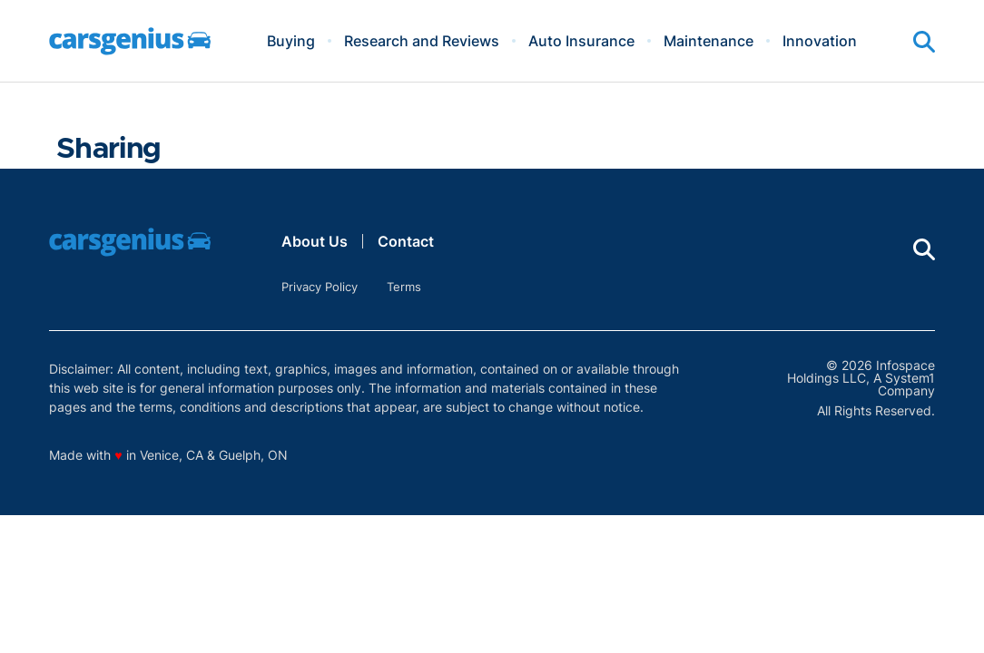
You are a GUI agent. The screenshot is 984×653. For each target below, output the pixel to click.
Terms (404, 286)
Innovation (819, 41)
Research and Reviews (421, 41)
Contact (406, 241)
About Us (314, 241)
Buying (291, 41)
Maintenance (708, 41)
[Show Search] (924, 42)
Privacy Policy (319, 286)
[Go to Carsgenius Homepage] (130, 41)
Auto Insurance (581, 41)
